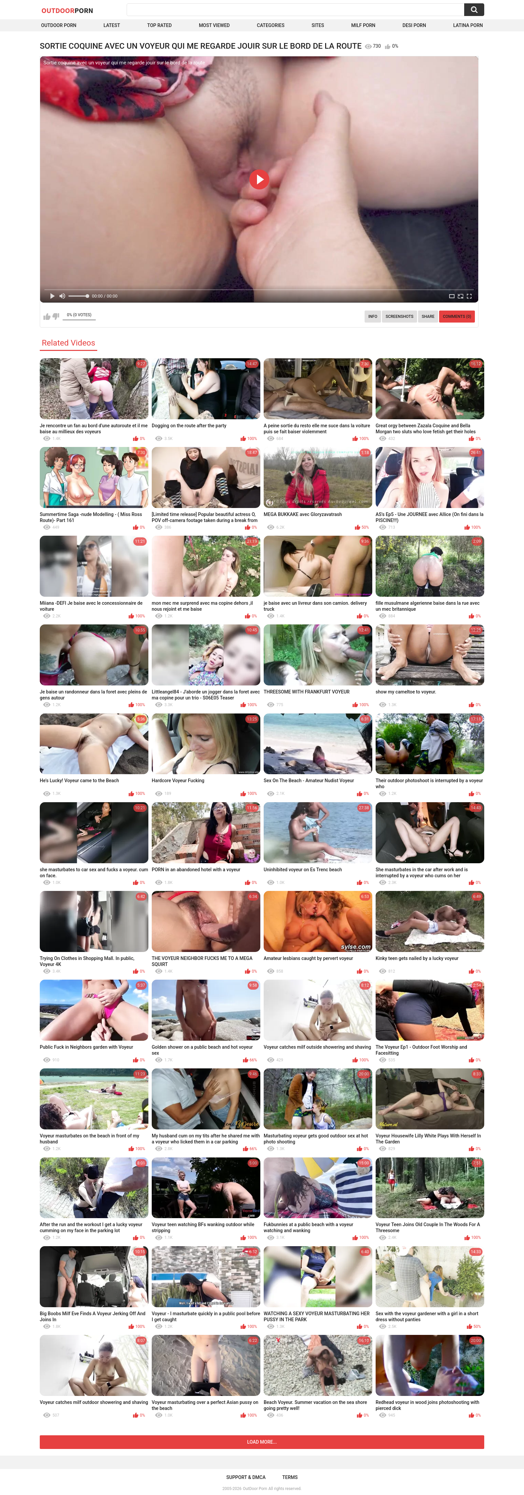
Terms (290, 1477)
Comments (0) (457, 316)
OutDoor (67, 10)
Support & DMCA (245, 1477)
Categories (270, 25)
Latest (112, 25)
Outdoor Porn (58, 25)
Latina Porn (468, 25)
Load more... (262, 1442)
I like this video (46, 316)
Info (372, 316)
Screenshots (399, 316)
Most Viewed (214, 25)
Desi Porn (414, 25)
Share (428, 316)
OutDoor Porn (255, 1488)
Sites (317, 25)
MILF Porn (363, 25)
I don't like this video (55, 316)
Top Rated (159, 25)
